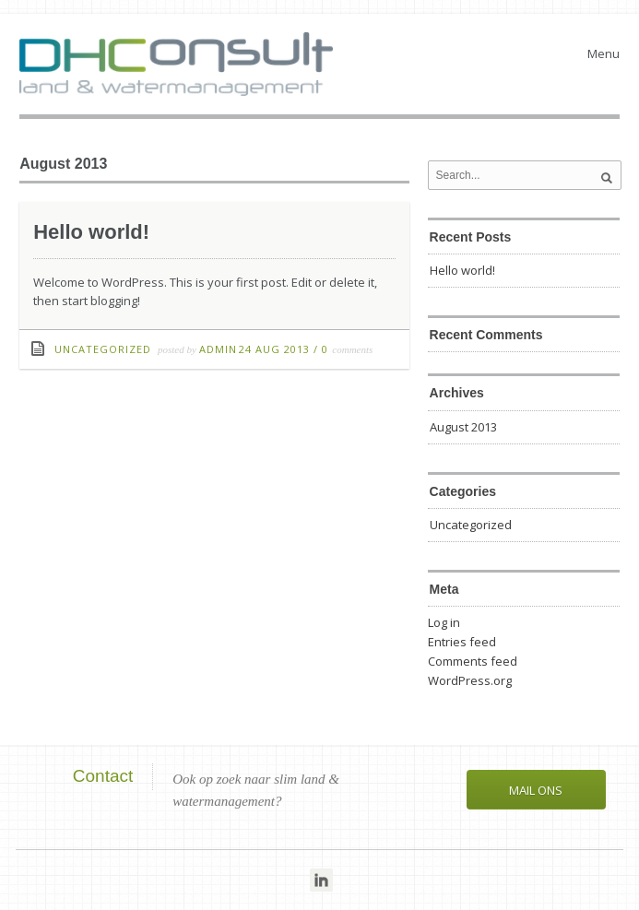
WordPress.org (470, 680)
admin (218, 349)
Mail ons (535, 790)
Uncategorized (102, 349)
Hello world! (91, 231)
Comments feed (472, 661)
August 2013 (463, 427)
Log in (444, 622)
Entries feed (462, 641)
